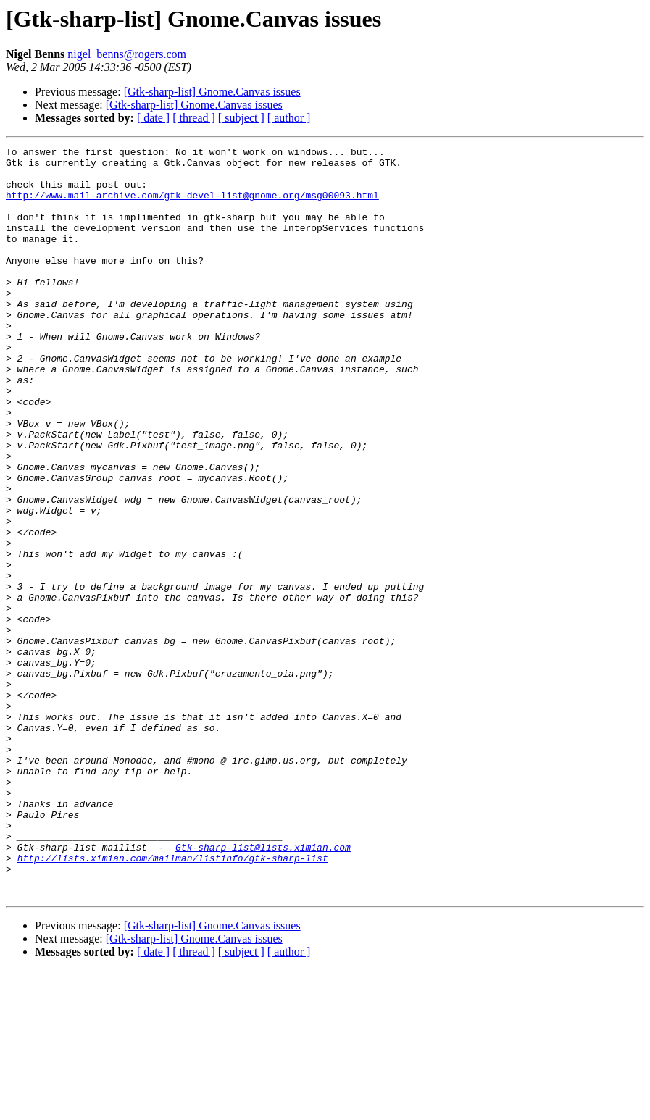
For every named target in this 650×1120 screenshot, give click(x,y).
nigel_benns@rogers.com (126, 54)
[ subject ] (241, 118)
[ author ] (289, 118)
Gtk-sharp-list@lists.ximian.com (263, 988)
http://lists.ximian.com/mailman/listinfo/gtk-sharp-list (172, 1001)
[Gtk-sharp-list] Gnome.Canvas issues (212, 91)
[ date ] (153, 118)
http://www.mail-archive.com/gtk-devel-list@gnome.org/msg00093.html (192, 205)
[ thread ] (193, 118)
